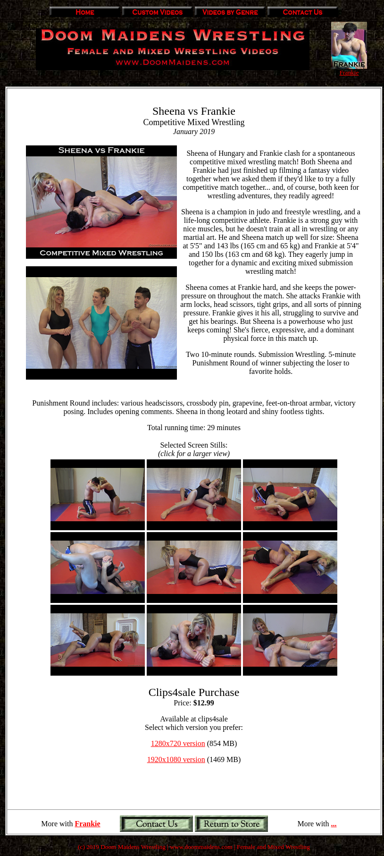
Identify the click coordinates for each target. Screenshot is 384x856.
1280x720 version (178, 743)
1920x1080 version (176, 759)
